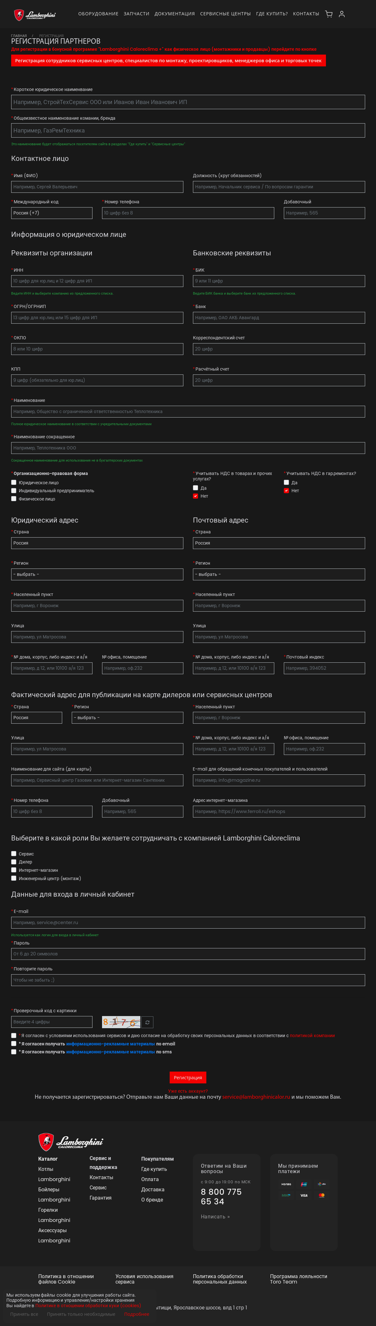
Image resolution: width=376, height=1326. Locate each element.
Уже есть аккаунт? (188, 1091)
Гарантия (101, 1198)
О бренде (152, 1199)
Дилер (25, 862)
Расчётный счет (212, 369)
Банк (200, 306)
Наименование (29, 400)
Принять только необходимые (81, 1314)
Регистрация (188, 1077)
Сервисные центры (225, 14)
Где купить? (272, 14)
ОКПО (20, 338)
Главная (19, 35)
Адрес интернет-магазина (220, 800)
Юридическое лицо (39, 482)
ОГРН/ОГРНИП (30, 306)
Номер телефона (122, 202)
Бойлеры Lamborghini (54, 1194)
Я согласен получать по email (97, 1044)
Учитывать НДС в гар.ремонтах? (321, 473)
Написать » (215, 1217)
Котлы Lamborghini (54, 1174)
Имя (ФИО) (26, 175)
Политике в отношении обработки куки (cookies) (88, 1305)
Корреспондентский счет (219, 338)
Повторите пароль (33, 969)
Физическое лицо (37, 499)
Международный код (36, 202)
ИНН (18, 270)
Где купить (154, 1169)
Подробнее (136, 1314)
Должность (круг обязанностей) (227, 175)
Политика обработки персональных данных (220, 1279)
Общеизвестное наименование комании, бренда (64, 118)
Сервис (26, 854)
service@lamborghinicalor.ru (256, 1097)
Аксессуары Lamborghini (54, 1235)
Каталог (48, 1159)
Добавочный (297, 202)
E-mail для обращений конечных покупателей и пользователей (260, 769)
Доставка (153, 1189)
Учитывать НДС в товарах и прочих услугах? (232, 476)
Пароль (22, 943)
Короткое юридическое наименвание (53, 89)
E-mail (21, 911)
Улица (17, 626)
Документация (175, 14)
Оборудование (98, 14)
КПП (15, 369)
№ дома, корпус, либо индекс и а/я (50, 657)
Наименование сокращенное (44, 437)
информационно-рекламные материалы (110, 1044)
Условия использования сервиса (144, 1279)
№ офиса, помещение (124, 657)
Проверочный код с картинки (45, 1010)
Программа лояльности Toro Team (298, 1279)
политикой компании (312, 1035)
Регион (21, 563)
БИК (199, 270)
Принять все (24, 1314)
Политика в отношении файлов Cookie (66, 1279)
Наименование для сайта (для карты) (51, 769)
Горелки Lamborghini (54, 1215)
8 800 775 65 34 (221, 1197)
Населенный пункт (33, 594)
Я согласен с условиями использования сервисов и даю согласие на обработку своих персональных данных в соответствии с (177, 1036)
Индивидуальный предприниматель (57, 490)
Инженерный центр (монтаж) (50, 878)
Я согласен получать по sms (95, 1052)
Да (204, 488)
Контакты (306, 14)
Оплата (150, 1179)
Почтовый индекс (305, 657)
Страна (21, 532)
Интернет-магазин (38, 870)
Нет (204, 496)
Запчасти (137, 14)
